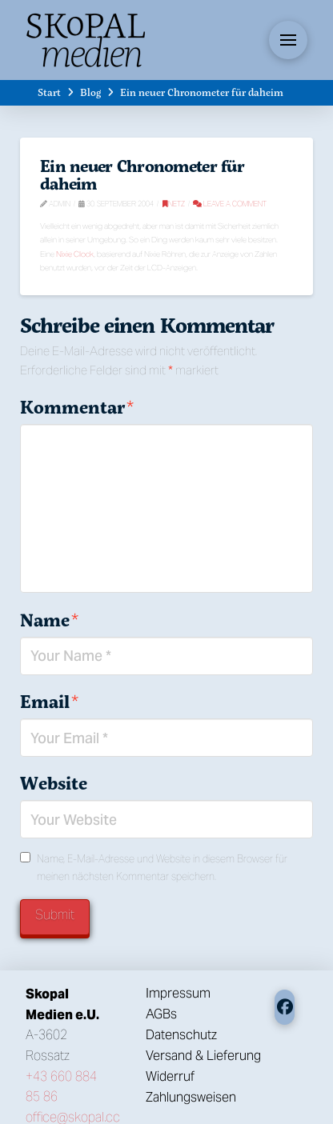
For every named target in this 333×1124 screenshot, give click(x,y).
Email (49, 702)
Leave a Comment (230, 203)
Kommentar (77, 407)
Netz (173, 203)
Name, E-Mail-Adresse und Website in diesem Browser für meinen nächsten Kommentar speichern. (162, 867)
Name (49, 620)
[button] (288, 40)
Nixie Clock (75, 254)
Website (53, 783)
